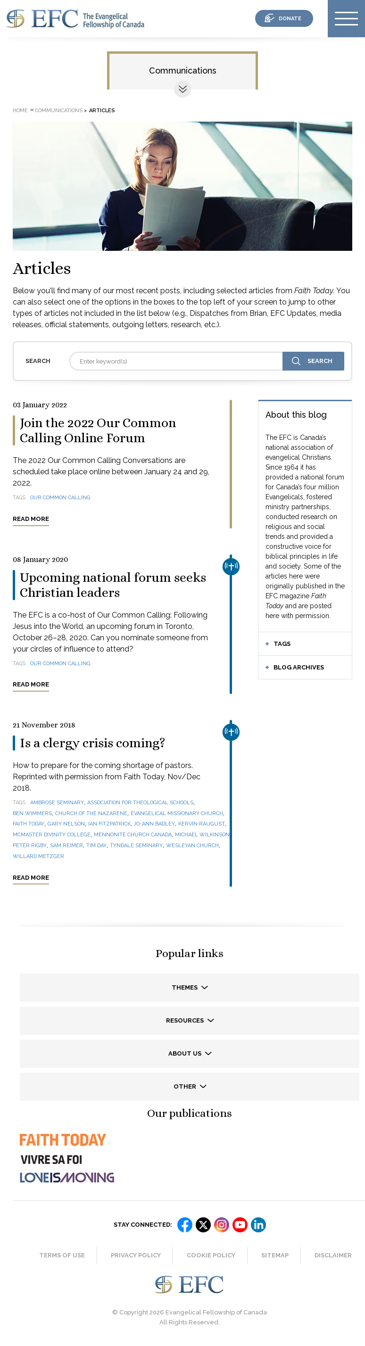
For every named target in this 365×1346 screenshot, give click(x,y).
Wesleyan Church (192, 845)
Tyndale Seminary (136, 845)
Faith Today (28, 824)
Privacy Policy (136, 1255)
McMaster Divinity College (52, 835)
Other (186, 1086)
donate (290, 19)
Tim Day (96, 845)
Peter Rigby (30, 845)
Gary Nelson (66, 824)
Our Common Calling (60, 498)
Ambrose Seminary (57, 803)
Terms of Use (62, 1255)
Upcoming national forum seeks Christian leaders (113, 585)
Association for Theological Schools (140, 803)
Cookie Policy (211, 1255)
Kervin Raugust (201, 824)
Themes (185, 987)
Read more (31, 518)
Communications (182, 70)
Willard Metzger (38, 856)
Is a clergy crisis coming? (93, 743)
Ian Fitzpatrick (109, 824)
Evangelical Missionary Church (177, 813)
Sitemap (275, 1255)
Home (20, 110)
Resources (185, 1020)
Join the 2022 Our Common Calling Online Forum (98, 430)
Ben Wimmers (32, 813)
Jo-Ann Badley (154, 824)
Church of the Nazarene (91, 813)
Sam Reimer (66, 845)
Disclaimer (333, 1255)
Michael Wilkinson (202, 835)
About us (185, 1053)
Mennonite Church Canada (133, 835)
